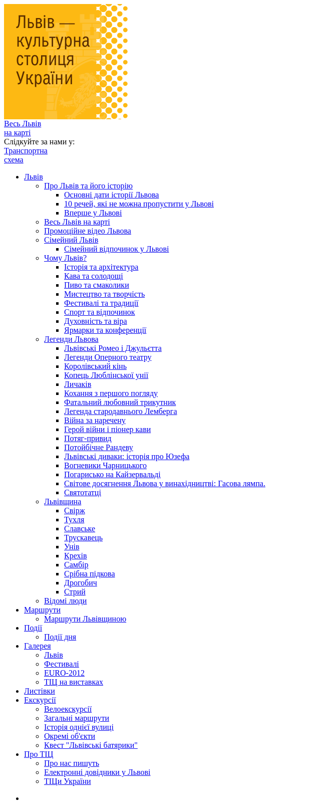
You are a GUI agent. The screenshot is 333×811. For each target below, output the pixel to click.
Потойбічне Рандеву (98, 447)
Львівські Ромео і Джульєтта (113, 348)
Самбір (76, 564)
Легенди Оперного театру (107, 357)
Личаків (77, 384)
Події (33, 628)
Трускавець (83, 537)
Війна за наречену (95, 420)
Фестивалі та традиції (101, 303)
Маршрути (42, 609)
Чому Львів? (65, 258)
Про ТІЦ (38, 754)
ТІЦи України (67, 781)
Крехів (75, 555)
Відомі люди (65, 600)
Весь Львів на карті (22, 128)
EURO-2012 (64, 673)
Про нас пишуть (71, 763)
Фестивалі (61, 664)
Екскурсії (40, 700)
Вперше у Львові (93, 213)
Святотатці (82, 492)
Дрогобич (80, 582)
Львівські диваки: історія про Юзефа (126, 456)
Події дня (60, 637)
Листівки (39, 691)
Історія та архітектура (101, 267)
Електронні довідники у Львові (97, 772)
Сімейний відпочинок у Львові (116, 249)
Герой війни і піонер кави (107, 429)
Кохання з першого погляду (111, 393)
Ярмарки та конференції (105, 330)
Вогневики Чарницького (105, 465)
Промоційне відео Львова (87, 231)
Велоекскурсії (68, 709)
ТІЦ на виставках (73, 682)
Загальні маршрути (76, 718)
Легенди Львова (71, 339)
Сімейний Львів (71, 240)
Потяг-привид (88, 438)
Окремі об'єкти (69, 736)
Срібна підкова (89, 573)
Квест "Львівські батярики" (91, 745)
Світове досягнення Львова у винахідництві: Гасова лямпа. (164, 483)
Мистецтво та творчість (104, 294)
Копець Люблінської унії (106, 375)
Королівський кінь (95, 366)
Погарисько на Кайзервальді (112, 474)
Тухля (74, 519)
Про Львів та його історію (88, 185)
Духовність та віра (95, 321)
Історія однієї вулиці (79, 727)
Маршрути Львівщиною (85, 619)
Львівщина (62, 501)
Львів (33, 176)
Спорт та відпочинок (99, 312)
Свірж (74, 510)
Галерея (37, 646)
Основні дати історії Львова (111, 194)
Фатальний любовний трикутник (120, 402)
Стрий (75, 591)
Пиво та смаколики (96, 285)
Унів (71, 546)
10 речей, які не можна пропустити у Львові (139, 203)
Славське (79, 528)
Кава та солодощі (93, 276)
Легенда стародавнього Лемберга (120, 411)
